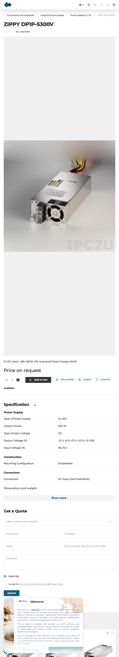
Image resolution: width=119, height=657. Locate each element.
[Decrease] (6, 367)
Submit (11, 580)
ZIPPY (8, 32)
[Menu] (114, 5)
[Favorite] (103, 366)
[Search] (89, 5)
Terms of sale (41, 571)
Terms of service (27, 571)
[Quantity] (12, 367)
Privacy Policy (56, 571)
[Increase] (18, 367)
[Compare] (84, 366)
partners (35, 610)
